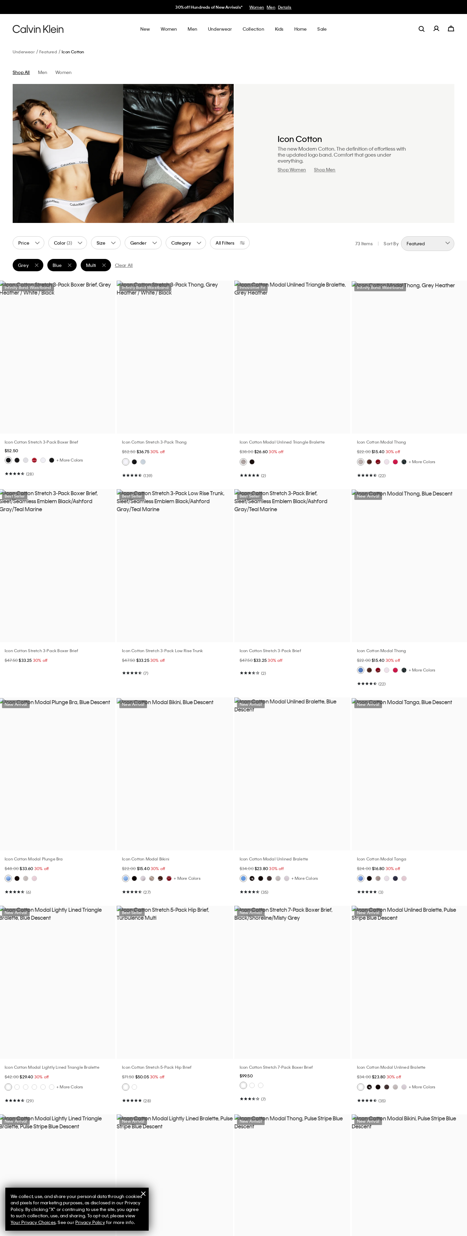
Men (271, 7)
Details (284, 7)
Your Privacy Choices (33, 1222)
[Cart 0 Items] (451, 28)
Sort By (391, 243)
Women (256, 7)
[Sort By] (427, 243)
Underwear (24, 51)
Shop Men (325, 169)
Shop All (21, 72)
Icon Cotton (73, 51)
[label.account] (436, 28)
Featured (48, 51)
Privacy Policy (90, 1222)
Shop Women (292, 169)
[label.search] (421, 28)
